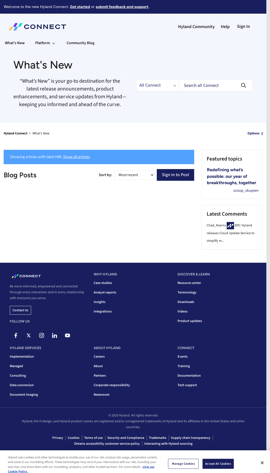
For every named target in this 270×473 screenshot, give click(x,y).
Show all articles (76, 157)
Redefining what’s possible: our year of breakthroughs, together (231, 176)
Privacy (57, 437)
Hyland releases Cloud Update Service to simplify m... (231, 233)
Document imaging (24, 394)
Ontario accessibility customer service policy (107, 443)
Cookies (73, 437)
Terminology (187, 292)
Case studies (103, 283)
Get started (80, 6)
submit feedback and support (122, 6)
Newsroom (102, 394)
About (98, 366)
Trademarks (157, 437)
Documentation (189, 375)
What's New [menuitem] (15, 43)
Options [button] (253, 133)
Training (184, 366)
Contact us (20, 310)
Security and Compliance (125, 437)
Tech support (187, 385)
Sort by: (105, 175)
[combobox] (216, 85)
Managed (16, 366)
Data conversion (22, 385)
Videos (183, 311)
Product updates (190, 321)
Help (225, 27)
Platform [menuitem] (42, 43)
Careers (99, 356)
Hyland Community (196, 27)
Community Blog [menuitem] (80, 43)
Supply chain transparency (190, 437)
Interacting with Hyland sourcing (168, 443)
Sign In (243, 26)
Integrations (103, 311)
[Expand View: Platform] (53, 43)
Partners (100, 375)
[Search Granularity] (157, 85)
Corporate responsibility (112, 385)
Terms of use (93, 437)
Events (183, 356)
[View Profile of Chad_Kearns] (216, 225)
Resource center (189, 283)
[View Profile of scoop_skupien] (246, 190)
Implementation (22, 356)
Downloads (186, 302)
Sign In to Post (175, 175)
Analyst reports (105, 292)
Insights (99, 302)
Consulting (18, 375)
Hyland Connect (15, 133)
